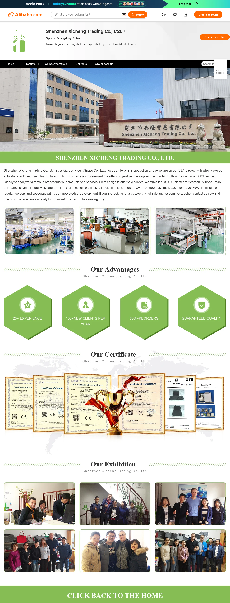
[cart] (175, 15)
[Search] (137, 14)
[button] (124, 14)
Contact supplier (215, 37)
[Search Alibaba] (87, 14)
